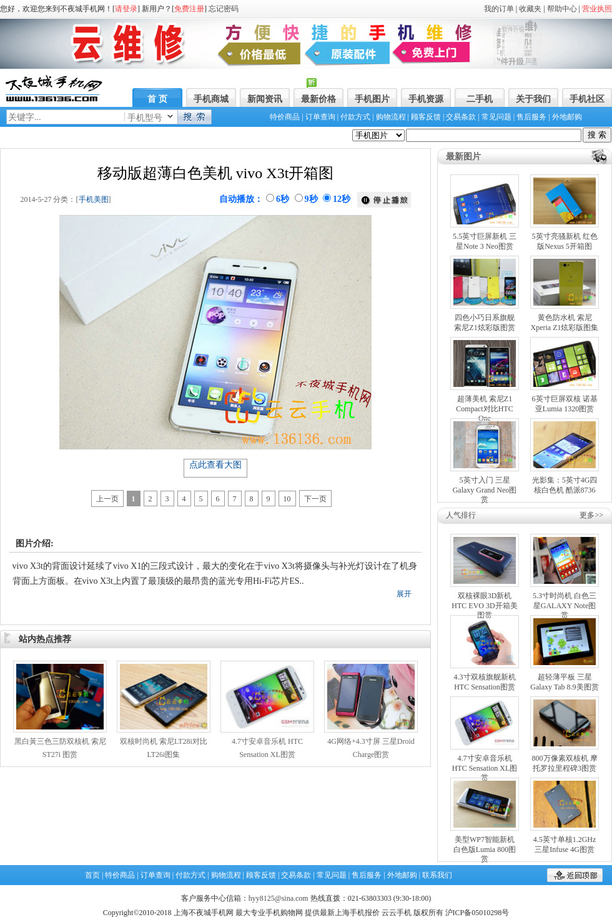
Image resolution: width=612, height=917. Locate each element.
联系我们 (437, 875)
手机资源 (425, 99)
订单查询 (320, 117)
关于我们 (533, 99)
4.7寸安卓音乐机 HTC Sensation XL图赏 (485, 768)
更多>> (591, 515)
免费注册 (189, 8)
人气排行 (461, 515)
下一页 (315, 498)
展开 (404, 593)
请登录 (126, 8)
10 (287, 498)
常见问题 (496, 117)
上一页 (107, 498)
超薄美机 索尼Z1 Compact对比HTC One (484, 408)
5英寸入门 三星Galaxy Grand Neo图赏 (485, 490)
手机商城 (211, 99)
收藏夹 (530, 8)
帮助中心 (562, 8)
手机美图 (94, 199)
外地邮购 (567, 117)
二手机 (479, 99)
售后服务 (531, 117)
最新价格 (318, 99)
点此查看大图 (215, 464)
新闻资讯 (264, 99)
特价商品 (285, 117)
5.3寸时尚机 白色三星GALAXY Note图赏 (564, 605)
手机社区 (587, 99)
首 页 (157, 99)
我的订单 (499, 8)
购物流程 (391, 117)
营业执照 (597, 8)
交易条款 (461, 117)
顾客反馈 (426, 117)
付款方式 (355, 117)
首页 (92, 875)
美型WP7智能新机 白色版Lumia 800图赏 (484, 849)
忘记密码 (224, 8)
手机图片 (372, 99)
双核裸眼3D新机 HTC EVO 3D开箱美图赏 (484, 605)
